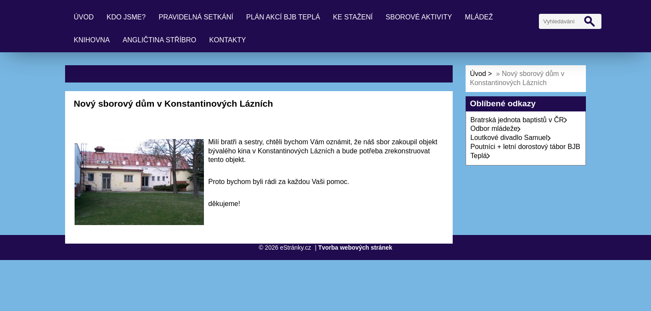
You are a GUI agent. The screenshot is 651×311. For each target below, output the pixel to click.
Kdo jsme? (126, 17)
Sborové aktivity (419, 17)
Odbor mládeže (495, 128)
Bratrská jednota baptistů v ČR (518, 120)
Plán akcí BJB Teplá (283, 17)
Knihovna (92, 40)
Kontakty (227, 40)
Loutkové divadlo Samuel (510, 137)
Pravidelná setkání (196, 17)
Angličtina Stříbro (160, 40)
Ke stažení (352, 17)
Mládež (479, 17)
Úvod (84, 17)
